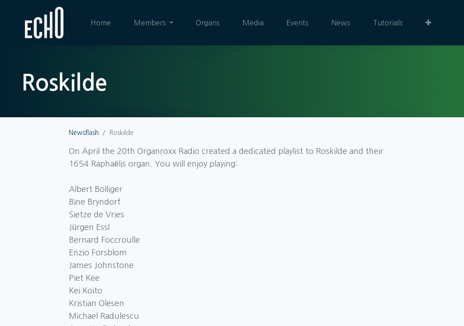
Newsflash (84, 132)
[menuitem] (100, 22)
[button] (428, 22)
